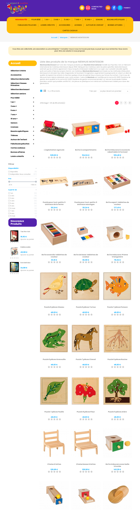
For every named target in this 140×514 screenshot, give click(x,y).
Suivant (129, 102)
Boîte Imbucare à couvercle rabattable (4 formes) (117, 151)
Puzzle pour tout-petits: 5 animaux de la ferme (54, 203)
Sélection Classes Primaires (18, 84)
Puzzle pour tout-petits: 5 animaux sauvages (85, 203)
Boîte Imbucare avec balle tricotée (117, 465)
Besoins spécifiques (116, 19)
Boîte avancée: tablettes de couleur (54, 255)
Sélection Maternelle (20, 79)
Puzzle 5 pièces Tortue (86, 307)
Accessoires (64, 25)
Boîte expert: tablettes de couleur (117, 203)
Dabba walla (25, 247)
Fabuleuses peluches (27, 25)
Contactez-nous (97, 7)
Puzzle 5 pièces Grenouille (54, 359)
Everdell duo (25, 263)
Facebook (114, 7)
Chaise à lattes (54, 464)
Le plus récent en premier (114, 91)
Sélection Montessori (20, 89)
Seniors (99, 19)
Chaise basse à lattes (86, 464)
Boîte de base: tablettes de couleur (86, 255)
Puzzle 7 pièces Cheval (86, 359)
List (44, 90)
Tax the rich (25, 231)
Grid (41, 90)
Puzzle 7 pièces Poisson (117, 307)
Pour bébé (35, 19)
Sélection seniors (18, 93)
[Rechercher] (65, 7)
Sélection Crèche (18, 70)
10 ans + (88, 19)
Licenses (78, 25)
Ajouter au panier (27, 239)
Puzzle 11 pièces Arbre (117, 412)
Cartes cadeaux (70, 30)
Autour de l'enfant (95, 25)
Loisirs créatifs (48, 25)
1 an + (47, 19)
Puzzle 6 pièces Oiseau (54, 307)
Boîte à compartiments (85, 150)
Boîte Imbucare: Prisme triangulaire (117, 255)
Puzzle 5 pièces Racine (117, 359)
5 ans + (67, 19)
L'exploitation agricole (54, 150)
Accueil (15, 63)
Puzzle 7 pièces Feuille (54, 412)
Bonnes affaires (115, 25)
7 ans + (77, 19)
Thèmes (14, 135)
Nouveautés (21, 19)
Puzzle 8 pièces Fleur (86, 412)
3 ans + (57, 19)
